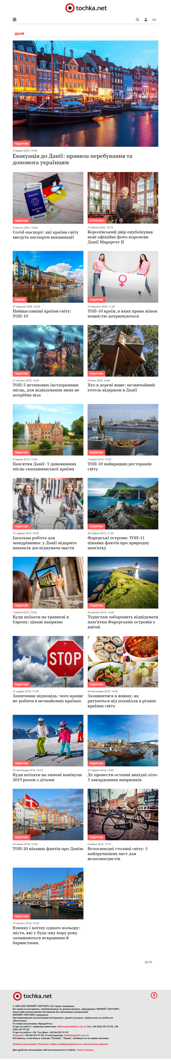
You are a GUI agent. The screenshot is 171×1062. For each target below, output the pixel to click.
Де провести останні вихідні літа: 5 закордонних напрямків (123, 777)
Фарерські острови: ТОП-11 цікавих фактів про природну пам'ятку (118, 543)
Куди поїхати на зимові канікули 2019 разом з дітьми (47, 777)
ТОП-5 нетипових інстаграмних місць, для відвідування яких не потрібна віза (46, 390)
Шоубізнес (97, 220)
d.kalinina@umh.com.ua (76, 1035)
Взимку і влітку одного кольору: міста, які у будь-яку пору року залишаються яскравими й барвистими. (46, 935)
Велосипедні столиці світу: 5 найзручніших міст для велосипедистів (117, 853)
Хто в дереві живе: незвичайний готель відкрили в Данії (121, 387)
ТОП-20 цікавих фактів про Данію (48, 848)
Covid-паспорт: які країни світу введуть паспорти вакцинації (46, 234)
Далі (148, 962)
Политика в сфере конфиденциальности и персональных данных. (73, 1044)
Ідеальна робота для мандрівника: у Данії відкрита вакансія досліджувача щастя (45, 543)
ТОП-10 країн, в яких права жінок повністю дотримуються (122, 313)
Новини (20, 299)
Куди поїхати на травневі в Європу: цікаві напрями (41, 619)
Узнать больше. (85, 1050)
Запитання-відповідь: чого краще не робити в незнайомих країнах (48, 698)
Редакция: (18, 1035)
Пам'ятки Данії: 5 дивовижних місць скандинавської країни (44, 466)
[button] (146, 19)
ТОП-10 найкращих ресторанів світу (119, 466)
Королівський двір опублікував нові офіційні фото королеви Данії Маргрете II (120, 237)
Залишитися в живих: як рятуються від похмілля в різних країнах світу (122, 701)
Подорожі (21, 143)
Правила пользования (24, 1044)
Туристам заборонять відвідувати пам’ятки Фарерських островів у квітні (123, 622)
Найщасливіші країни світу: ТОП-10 (42, 313)
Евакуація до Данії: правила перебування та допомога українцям (72, 159)
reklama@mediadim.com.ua (71, 1026)
